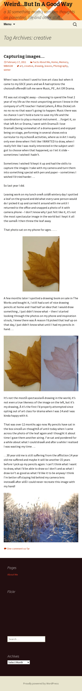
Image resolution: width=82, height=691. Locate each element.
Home (54, 62)
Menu (7, 24)
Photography (60, 66)
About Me (12, 574)
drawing (39, 66)
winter (7, 69)
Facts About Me (41, 62)
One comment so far (18, 548)
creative (28, 66)
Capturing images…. (24, 56)
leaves (48, 66)
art (21, 66)
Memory (63, 62)
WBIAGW (8, 66)
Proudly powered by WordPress (41, 683)
